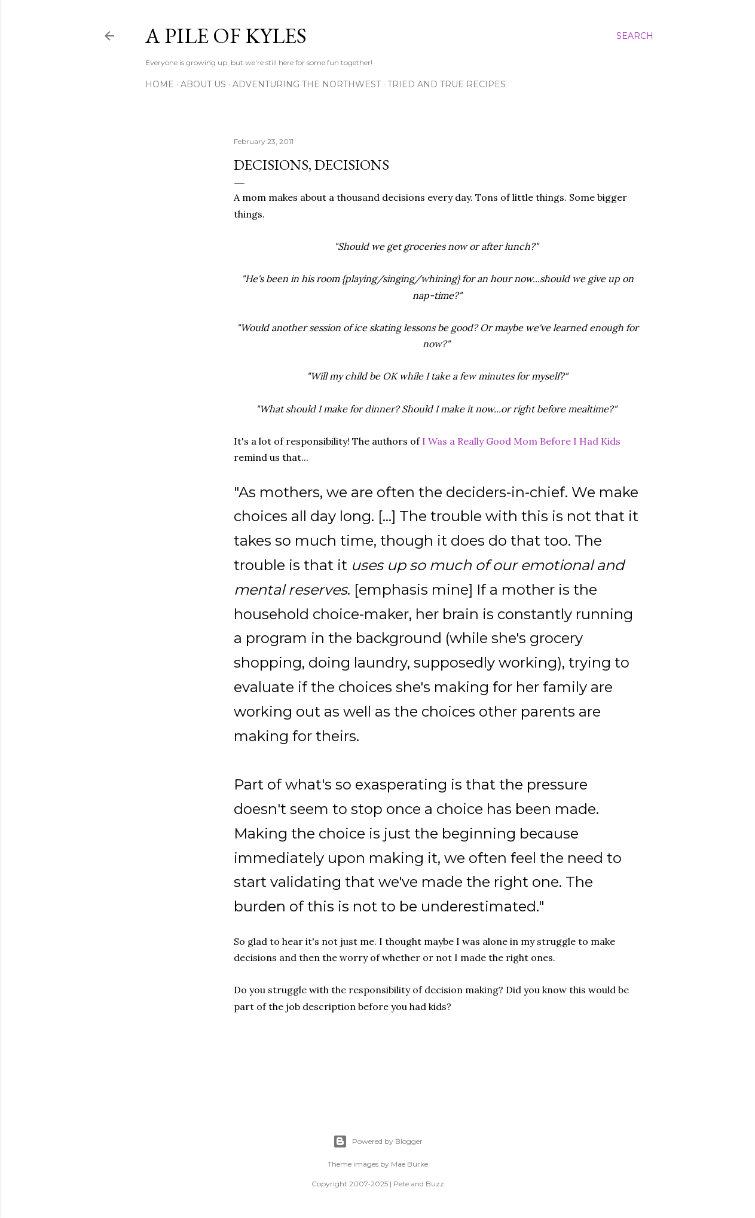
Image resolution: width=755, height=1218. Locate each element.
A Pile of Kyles (226, 36)
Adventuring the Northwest (307, 84)
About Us (203, 84)
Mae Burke (409, 1163)
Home (159, 84)
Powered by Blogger (378, 1141)
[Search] (634, 36)
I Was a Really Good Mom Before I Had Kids (521, 441)
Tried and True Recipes (446, 84)
